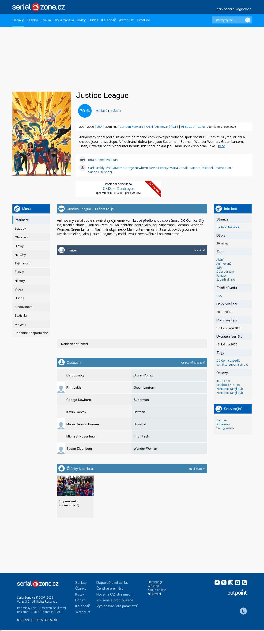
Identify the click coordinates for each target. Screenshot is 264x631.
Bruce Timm (96, 160)
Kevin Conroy (158, 168)
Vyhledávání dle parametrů (117, 605)
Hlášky (19, 246)
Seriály (18, 19)
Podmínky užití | (28, 608)
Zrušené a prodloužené (114, 599)
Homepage (155, 582)
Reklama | (24, 612)
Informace (22, 220)
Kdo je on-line (157, 590)
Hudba (93, 19)
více (222, 146)
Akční (150, 127)
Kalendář (108, 19)
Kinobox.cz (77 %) (228, 385)
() (108, 110)
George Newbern (135, 168)
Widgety (20, 324)
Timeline (143, 19)
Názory (20, 281)
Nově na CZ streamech (114, 594)
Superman (223, 424)
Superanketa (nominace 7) (69, 503)
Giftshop (153, 586)
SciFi (175, 127)
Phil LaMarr (114, 168)
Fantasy (221, 276)
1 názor (114, 110)
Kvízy (81, 19)
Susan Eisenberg (100, 172)
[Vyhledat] (247, 20)
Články (32, 19)
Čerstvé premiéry (110, 588)
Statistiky (21, 315)
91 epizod (187, 127)
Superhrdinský (225, 280)
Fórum (46, 19)
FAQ (58, 612)
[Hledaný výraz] (232, 19)
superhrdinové (239, 365)
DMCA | (36, 612)
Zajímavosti (22, 263)
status (201, 127)
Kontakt (48, 612)
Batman (221, 420)
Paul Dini (112, 160)
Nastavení (154, 594)
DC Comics (223, 361)
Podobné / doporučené (31, 333)
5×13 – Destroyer (118, 188)
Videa (19, 289)
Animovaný (163, 127)
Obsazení (21, 237)
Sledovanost (23, 307)
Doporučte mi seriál (112, 582)
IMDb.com (223, 381)
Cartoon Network (131, 127)
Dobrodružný (225, 272)
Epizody (20, 229)
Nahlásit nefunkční (74, 344)
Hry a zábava (64, 19)
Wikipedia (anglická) (229, 389)
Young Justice (225, 428)
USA (99, 127)
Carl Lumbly (96, 168)
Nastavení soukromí (52, 608)
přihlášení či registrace (234, 9)
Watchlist (126, 19)
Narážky (20, 255)
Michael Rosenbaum (216, 168)
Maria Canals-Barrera (185, 168)
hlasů (101, 110)
